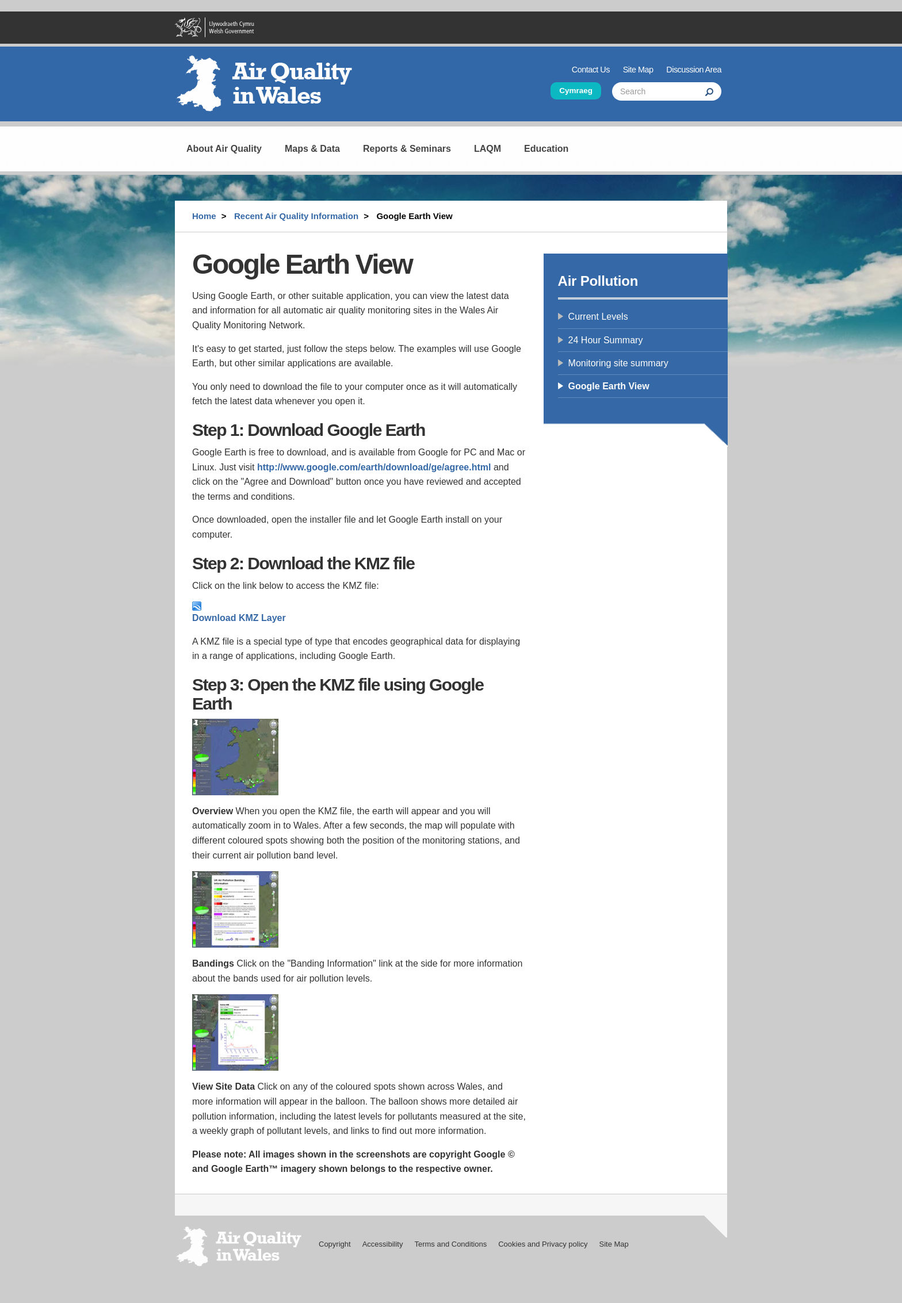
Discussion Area (693, 69)
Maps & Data (312, 149)
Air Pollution (598, 281)
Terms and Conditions (450, 1244)
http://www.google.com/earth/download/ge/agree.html (374, 467)
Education (546, 149)
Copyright (335, 1244)
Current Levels (598, 316)
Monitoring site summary (618, 363)
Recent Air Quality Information (296, 216)
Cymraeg (576, 90)
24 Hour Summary (605, 340)
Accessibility (382, 1244)
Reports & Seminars (407, 149)
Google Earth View (608, 386)
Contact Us (591, 69)
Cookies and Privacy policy (542, 1244)
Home (204, 216)
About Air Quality (224, 149)
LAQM (487, 149)
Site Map (638, 69)
